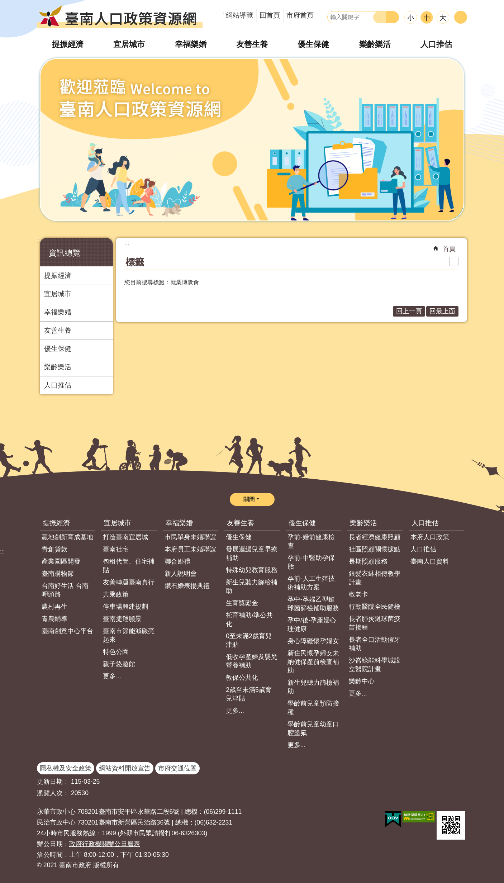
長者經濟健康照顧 (374, 537)
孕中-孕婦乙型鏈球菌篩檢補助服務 (313, 604)
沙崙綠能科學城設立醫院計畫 (374, 665)
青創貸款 (54, 549)
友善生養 (252, 44)
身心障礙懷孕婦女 (313, 641)
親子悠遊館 (119, 664)
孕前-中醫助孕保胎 (311, 562)
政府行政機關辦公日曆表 (104, 844)
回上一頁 (409, 311)
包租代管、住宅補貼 (128, 566)
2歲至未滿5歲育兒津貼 (249, 694)
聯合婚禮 (177, 561)
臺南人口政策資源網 (120, 16)
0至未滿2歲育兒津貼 (249, 640)
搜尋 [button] (379, 17)
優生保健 (313, 44)
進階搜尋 (392, 17)
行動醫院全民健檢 (374, 606)
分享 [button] (460, 17)
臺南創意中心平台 (67, 631)
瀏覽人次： (53, 793)
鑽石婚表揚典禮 (187, 585)
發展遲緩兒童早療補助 (251, 553)
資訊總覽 (64, 252)
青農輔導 (54, 618)
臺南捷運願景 (122, 618)
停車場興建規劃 (125, 606)
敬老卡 (358, 594)
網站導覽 (239, 15)
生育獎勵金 (242, 603)
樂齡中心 (362, 681)
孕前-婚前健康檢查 (311, 541)
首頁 (449, 248)
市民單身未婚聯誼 (190, 537)
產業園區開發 (61, 561)
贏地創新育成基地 (67, 537)
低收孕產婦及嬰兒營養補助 (251, 661)
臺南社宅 (116, 549)
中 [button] (426, 18)
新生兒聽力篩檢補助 (251, 586)
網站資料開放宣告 (125, 768)
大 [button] (442, 18)
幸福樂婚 (190, 44)
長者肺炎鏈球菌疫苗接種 (374, 623)
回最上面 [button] (442, 311)
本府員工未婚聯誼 (190, 549)
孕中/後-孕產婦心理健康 (312, 624)
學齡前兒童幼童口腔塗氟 (313, 728)
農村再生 (54, 606)
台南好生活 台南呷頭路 (65, 590)
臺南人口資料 (429, 561)
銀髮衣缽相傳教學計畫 (374, 578)
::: (39, 241)
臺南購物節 (58, 573)
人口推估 (436, 44)
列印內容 (453, 261)
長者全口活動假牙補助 (374, 644)
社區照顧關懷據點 (374, 549)
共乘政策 (116, 594)
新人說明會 (181, 573)
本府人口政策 (429, 537)
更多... (112, 676)
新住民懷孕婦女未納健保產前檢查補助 (313, 662)
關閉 (249, 499)
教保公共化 (242, 677)
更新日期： (53, 781)
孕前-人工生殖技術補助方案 (311, 583)
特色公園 (116, 651)
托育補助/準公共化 (249, 619)
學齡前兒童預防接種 (313, 708)
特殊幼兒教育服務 (251, 570)
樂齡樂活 (375, 44)
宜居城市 (129, 44)
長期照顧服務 (368, 561)
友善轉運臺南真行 (128, 582)
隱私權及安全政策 (65, 768)
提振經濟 (68, 44)
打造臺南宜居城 (125, 537)
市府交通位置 (177, 768)
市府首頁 (300, 15)
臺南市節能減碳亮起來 (128, 635)
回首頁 (270, 15)
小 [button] (410, 18)
